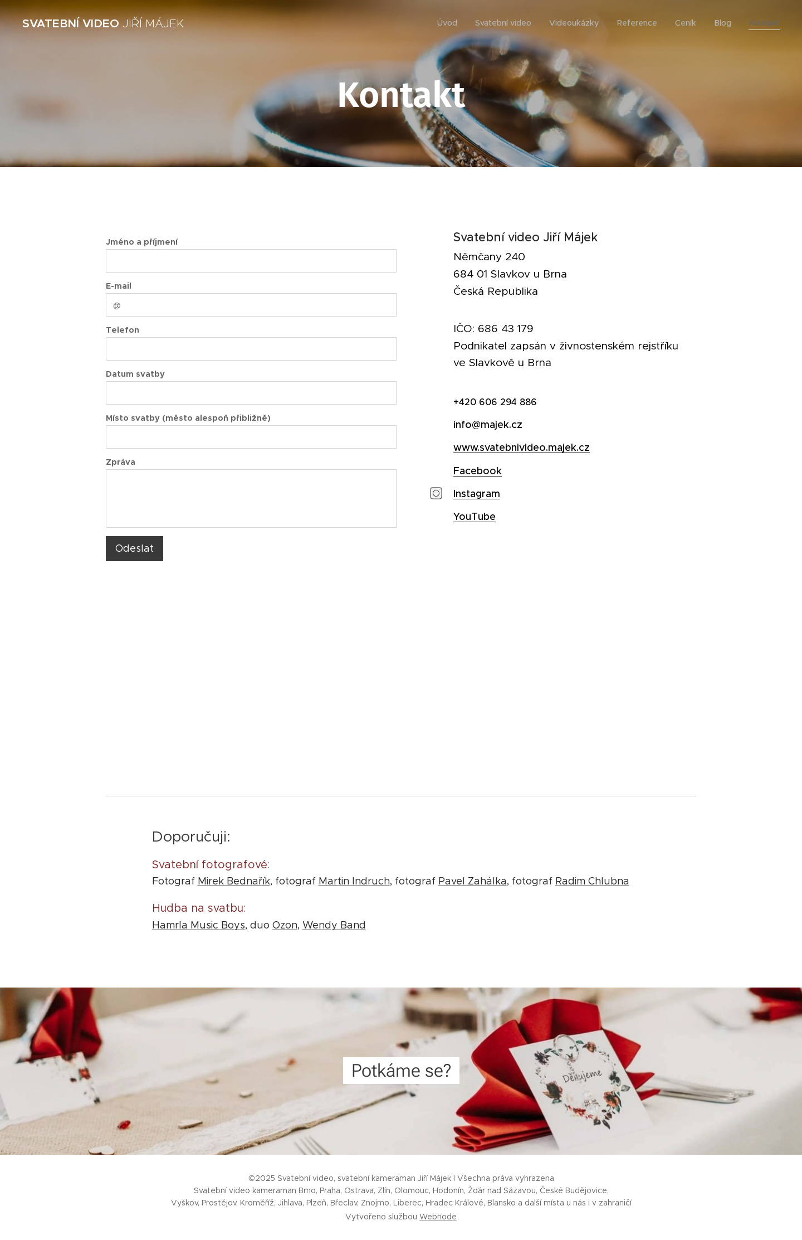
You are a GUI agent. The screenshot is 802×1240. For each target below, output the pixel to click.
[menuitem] (454, 23)
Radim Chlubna (592, 881)
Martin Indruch (354, 881)
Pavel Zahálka (472, 881)
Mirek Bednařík (234, 881)
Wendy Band (334, 925)
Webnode (438, 1217)
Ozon (284, 925)
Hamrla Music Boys (198, 925)
